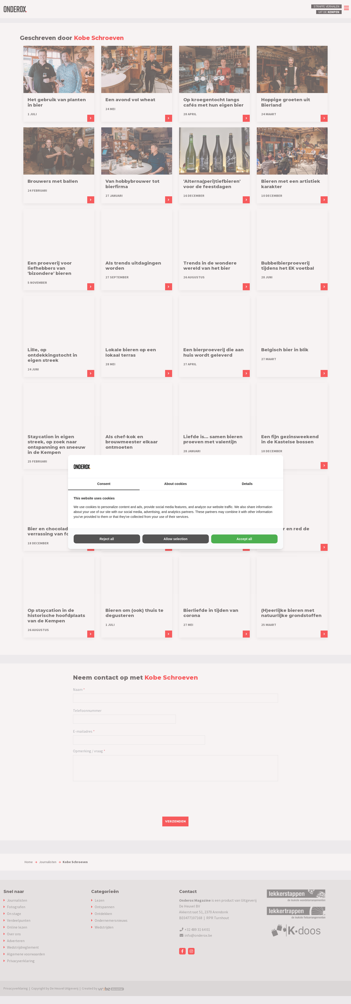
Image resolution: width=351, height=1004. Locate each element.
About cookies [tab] (175, 484)
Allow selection (176, 539)
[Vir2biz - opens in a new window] (272, 466)
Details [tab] (247, 484)
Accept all (244, 539)
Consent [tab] (103, 484)
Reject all (107, 539)
